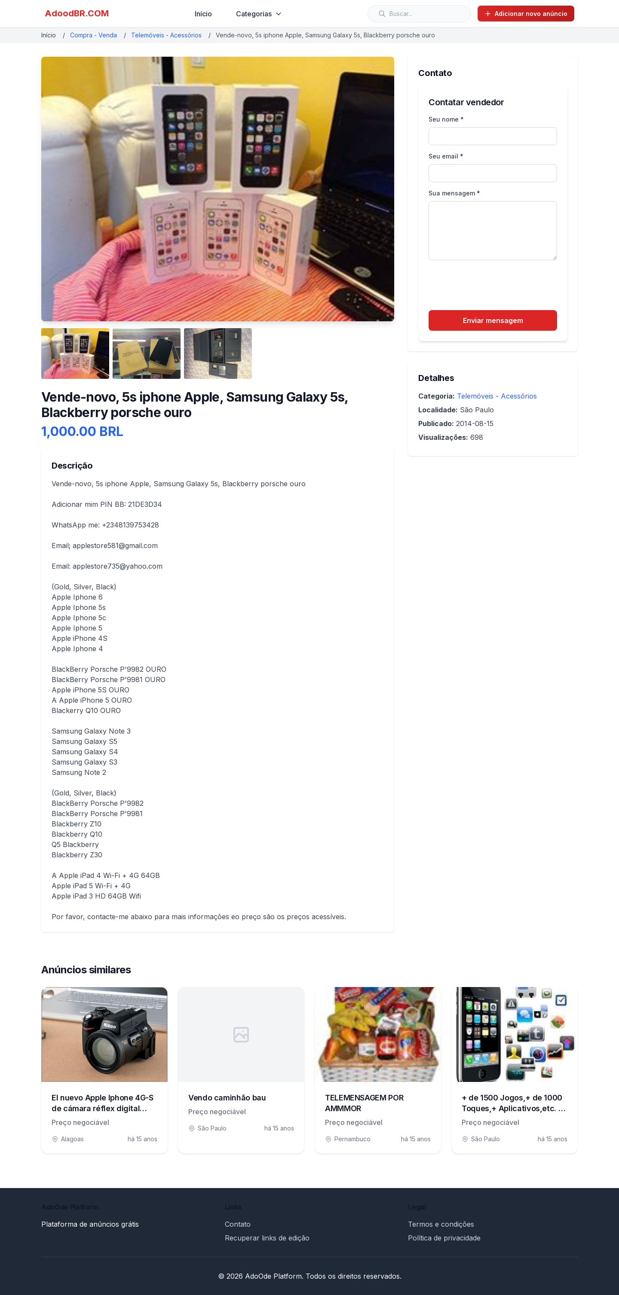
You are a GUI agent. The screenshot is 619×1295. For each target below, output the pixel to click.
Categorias (259, 13)
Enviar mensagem (493, 320)
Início (203, 13)
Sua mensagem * (454, 193)
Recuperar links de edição (267, 1238)
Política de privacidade (444, 1238)
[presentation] (494, 286)
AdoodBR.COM (77, 13)
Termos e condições (441, 1224)
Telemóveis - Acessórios (166, 35)
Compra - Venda (93, 35)
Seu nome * (446, 119)
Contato (238, 1224)
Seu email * (446, 156)
